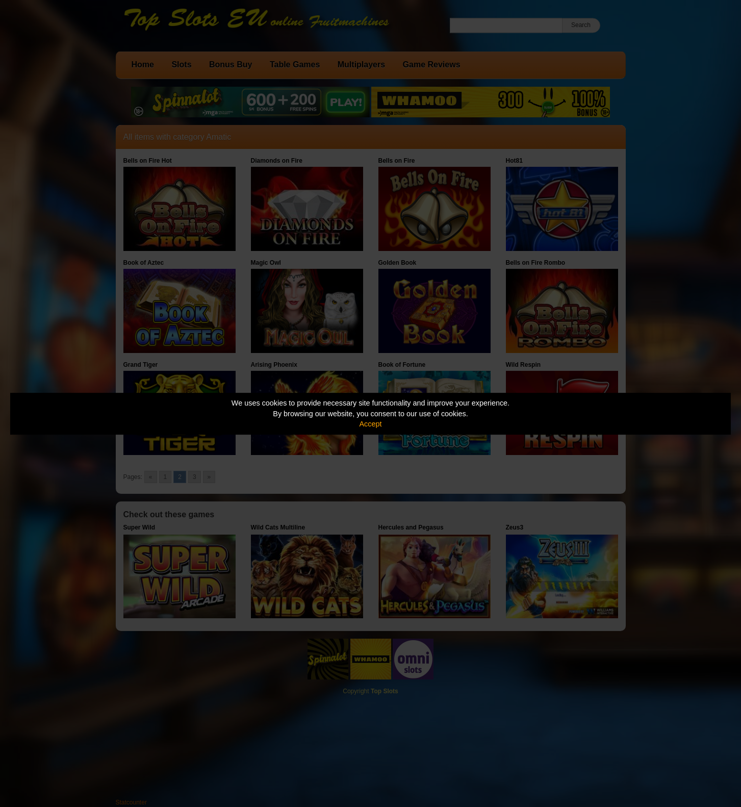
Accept (371, 424)
